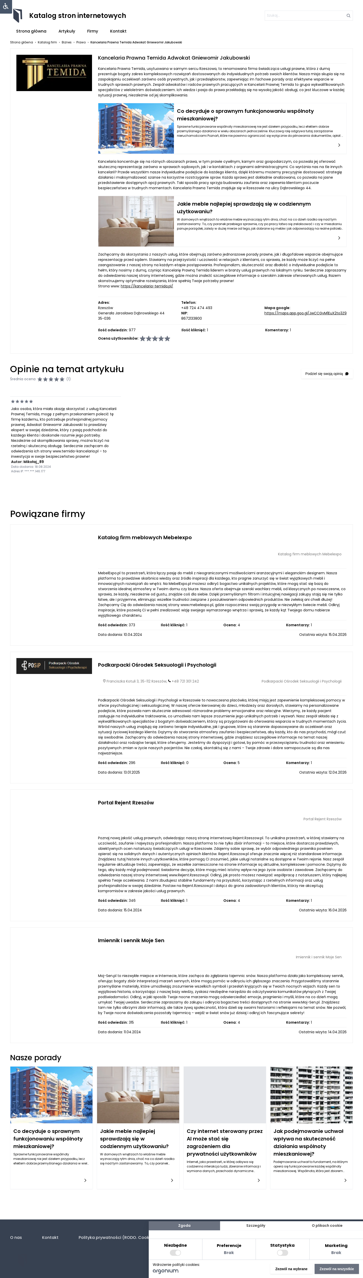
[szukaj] (309, 16)
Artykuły (66, 31)
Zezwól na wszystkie (337, 1269)
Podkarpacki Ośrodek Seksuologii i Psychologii (157, 664)
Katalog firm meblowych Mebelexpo (145, 537)
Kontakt (118, 31)
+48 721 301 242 (185, 681)
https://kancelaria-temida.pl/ (147, 286)
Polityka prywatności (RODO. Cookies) (118, 1237)
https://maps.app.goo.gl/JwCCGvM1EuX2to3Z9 (305, 313)
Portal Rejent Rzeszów (126, 802)
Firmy (92, 31)
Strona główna (31, 31)
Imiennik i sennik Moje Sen (131, 940)
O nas (16, 1237)
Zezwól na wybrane (291, 1269)
